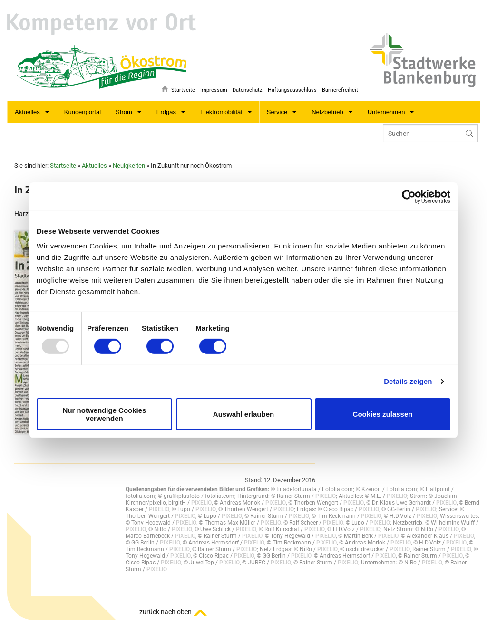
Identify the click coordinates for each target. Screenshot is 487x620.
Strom (124, 111)
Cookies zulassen (383, 414)
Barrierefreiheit (340, 89)
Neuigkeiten (129, 165)
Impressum (210, 89)
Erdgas (166, 111)
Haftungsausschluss (290, 89)
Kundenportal (82, 111)
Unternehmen (386, 111)
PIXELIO (325, 496)
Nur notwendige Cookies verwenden (104, 414)
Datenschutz (245, 89)
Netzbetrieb (327, 111)
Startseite (178, 89)
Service (277, 111)
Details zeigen (408, 381)
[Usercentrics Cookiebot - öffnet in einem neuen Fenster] (408, 196)
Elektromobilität (221, 111)
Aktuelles (27, 111)
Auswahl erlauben (243, 414)
